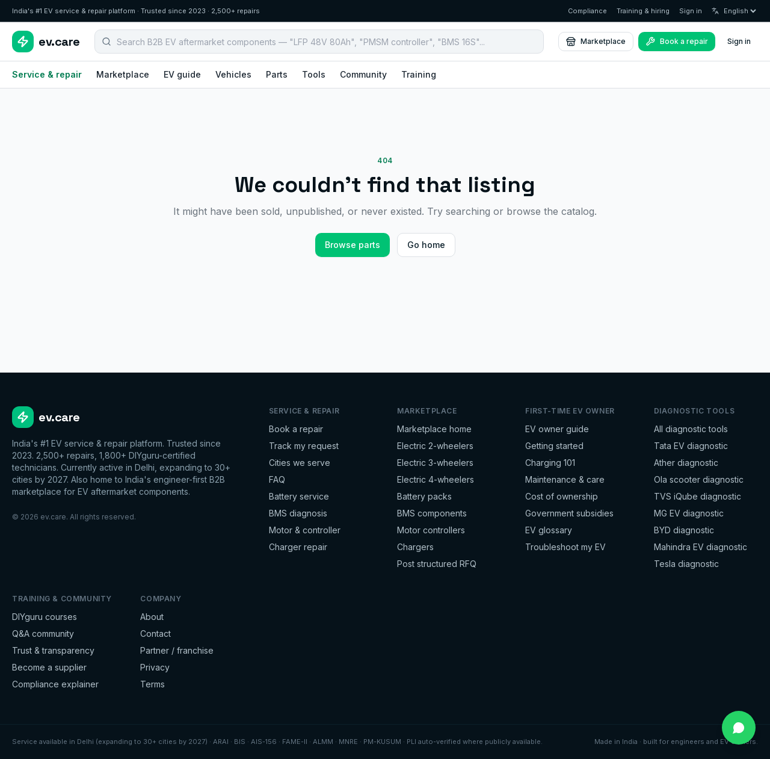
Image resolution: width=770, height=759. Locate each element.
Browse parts (352, 245)
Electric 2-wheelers (435, 446)
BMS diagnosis (298, 513)
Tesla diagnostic (686, 564)
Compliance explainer (55, 684)
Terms (152, 684)
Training (418, 74)
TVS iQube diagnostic (697, 496)
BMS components (432, 513)
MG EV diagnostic (689, 513)
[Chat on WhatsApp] (739, 728)
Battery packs (424, 496)
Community (363, 74)
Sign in (690, 11)
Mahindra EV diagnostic (700, 547)
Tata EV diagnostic (691, 446)
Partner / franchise (177, 650)
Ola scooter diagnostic (699, 479)
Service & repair (47, 74)
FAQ (277, 479)
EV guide (182, 74)
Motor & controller (304, 530)
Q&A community (43, 633)
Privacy (155, 667)
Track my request (304, 446)
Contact (155, 633)
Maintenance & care (565, 479)
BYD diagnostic (684, 530)
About (152, 617)
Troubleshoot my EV (565, 547)
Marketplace (596, 41)
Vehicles (233, 74)
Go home (426, 245)
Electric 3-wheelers (435, 462)
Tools (313, 74)
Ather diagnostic (686, 462)
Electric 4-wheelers (435, 479)
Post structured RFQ (436, 564)
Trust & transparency (53, 650)
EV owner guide (557, 429)
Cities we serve (299, 462)
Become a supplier (49, 667)
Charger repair (298, 547)
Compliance (587, 11)
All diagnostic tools (691, 429)
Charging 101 (550, 462)
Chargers (415, 547)
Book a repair (296, 429)
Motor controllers (431, 530)
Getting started (554, 446)
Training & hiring (643, 11)
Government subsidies (569, 513)
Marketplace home (434, 429)
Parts (277, 74)
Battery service (299, 496)
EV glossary (548, 530)
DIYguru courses (44, 617)
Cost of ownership (561, 496)
